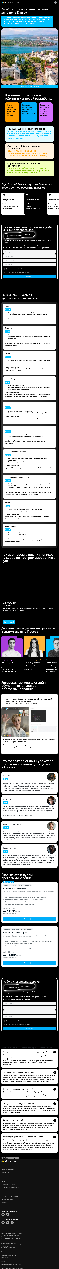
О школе (4, 1166)
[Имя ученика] (29, 264)
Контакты (4, 1202)
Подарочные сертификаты (10, 1187)
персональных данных (32, 269)
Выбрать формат (29, 919)
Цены (3, 1181)
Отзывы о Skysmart (7, 1199)
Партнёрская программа (9, 1196)
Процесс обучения (7, 1169)
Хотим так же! (9, 622)
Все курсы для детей (8, 1184)
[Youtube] (7, 1214)
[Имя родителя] (29, 252)
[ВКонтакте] (3, 1214)
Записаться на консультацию (29, 86)
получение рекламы (23, 272)
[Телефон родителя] (29, 260)
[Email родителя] (29, 256)
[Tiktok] (12, 1222)
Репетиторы (5, 1172)
